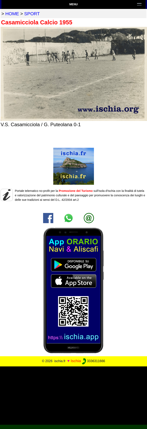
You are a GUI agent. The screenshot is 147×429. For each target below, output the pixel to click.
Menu (73, 4)
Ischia (76, 361)
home (12, 13)
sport (32, 13)
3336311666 (93, 361)
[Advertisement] (73, 394)
